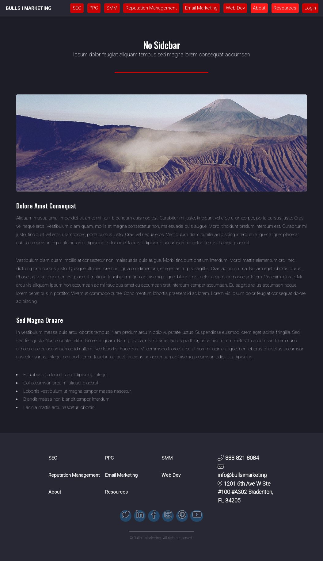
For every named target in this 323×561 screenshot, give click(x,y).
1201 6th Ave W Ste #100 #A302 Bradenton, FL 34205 (245, 492)
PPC (93, 8)
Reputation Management (151, 8)
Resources (285, 8)
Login (310, 8)
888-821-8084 (242, 458)
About (259, 8)
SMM (111, 8)
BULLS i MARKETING (28, 8)
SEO (77, 8)
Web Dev (235, 8)
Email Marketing (201, 8)
